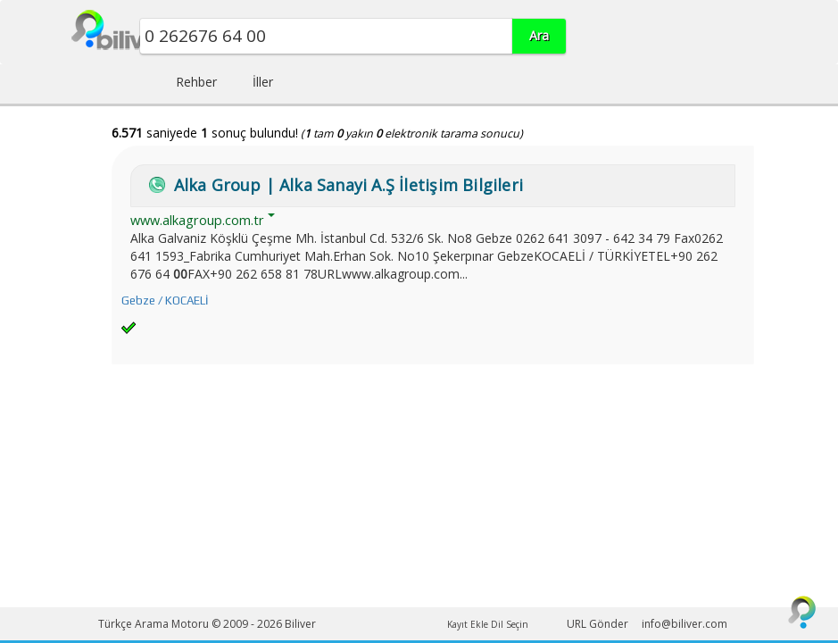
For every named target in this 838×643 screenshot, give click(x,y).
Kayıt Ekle (467, 624)
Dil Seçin (509, 624)
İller (263, 81)
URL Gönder (597, 623)
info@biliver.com (684, 623)
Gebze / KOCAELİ (164, 300)
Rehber (196, 81)
